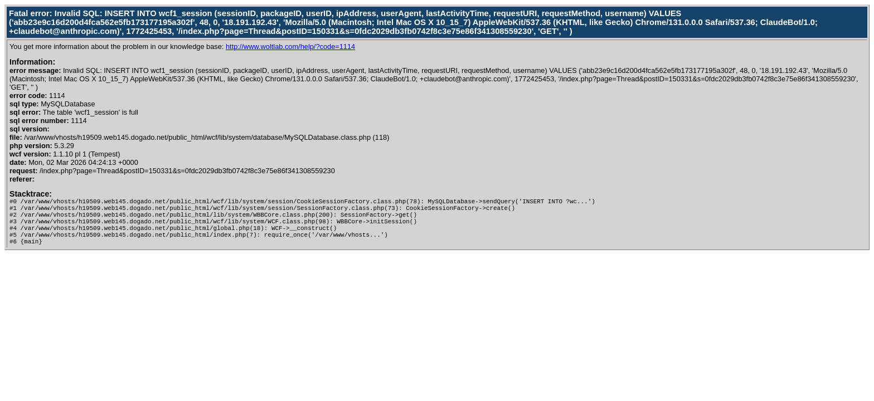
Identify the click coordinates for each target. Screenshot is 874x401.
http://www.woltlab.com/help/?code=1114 (290, 46)
